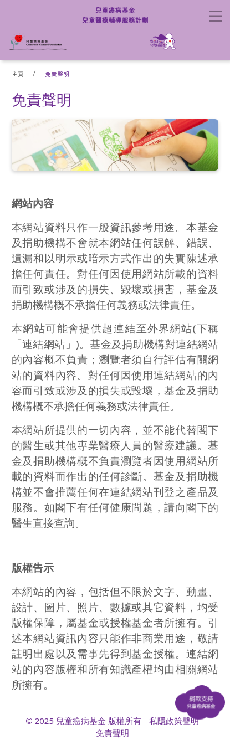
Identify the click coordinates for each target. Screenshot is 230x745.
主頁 (18, 73)
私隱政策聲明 (174, 720)
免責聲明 (57, 73)
